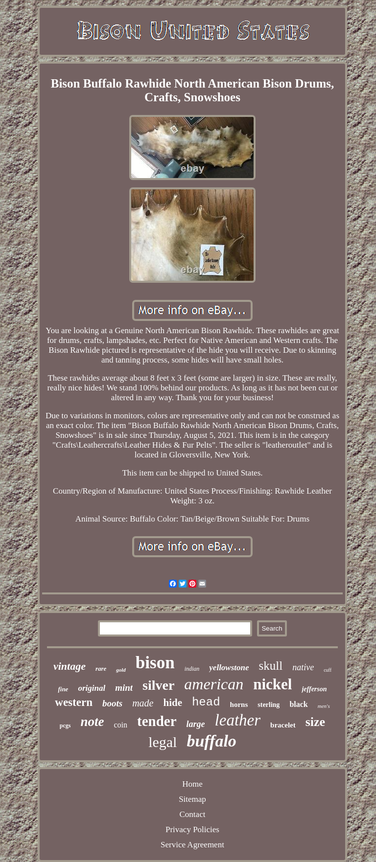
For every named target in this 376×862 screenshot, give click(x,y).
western (74, 702)
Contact (193, 814)
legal (162, 742)
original (91, 688)
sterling (269, 704)
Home (192, 784)
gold (121, 670)
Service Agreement (192, 844)
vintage (69, 666)
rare (100, 668)
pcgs (65, 725)
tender (157, 721)
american (213, 684)
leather (237, 720)
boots (112, 703)
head (206, 702)
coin (121, 725)
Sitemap (192, 799)
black (298, 704)
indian (192, 668)
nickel (272, 684)
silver (158, 685)
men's (324, 706)
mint (124, 687)
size (315, 722)
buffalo (211, 741)
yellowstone (229, 667)
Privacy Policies (192, 829)
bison (155, 662)
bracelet (283, 725)
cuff (327, 670)
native (303, 667)
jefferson (314, 689)
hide (172, 702)
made (142, 703)
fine (63, 689)
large (196, 724)
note (92, 721)
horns (239, 704)
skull (271, 665)
